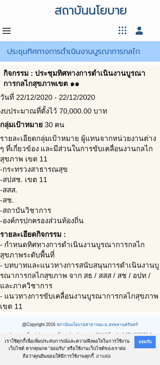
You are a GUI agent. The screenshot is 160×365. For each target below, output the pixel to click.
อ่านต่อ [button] (103, 356)
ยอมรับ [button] (145, 341)
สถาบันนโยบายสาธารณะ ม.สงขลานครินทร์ (97, 324)
